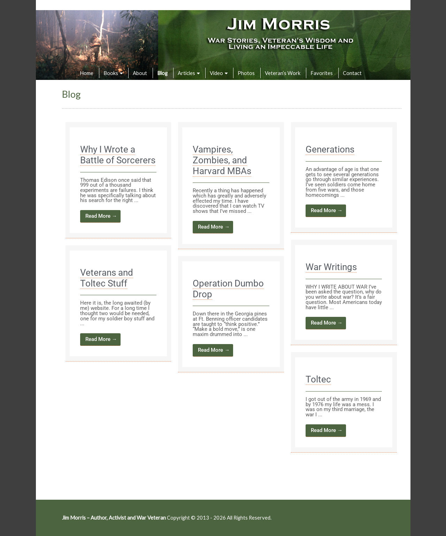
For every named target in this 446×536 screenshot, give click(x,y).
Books (110, 73)
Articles (186, 73)
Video (216, 73)
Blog (162, 73)
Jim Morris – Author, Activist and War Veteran (114, 517)
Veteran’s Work (282, 73)
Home (86, 73)
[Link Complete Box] (118, 180)
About (140, 73)
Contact (352, 73)
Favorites (321, 73)
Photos (246, 73)
